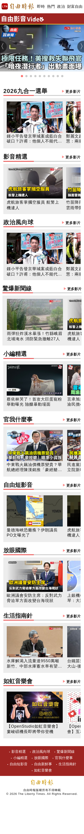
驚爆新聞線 (42, 289)
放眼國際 (42, 551)
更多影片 (73, 91)
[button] (22, 76)
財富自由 (74, 6)
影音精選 (42, 157)
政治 (61, 6)
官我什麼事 (42, 420)
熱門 (51, 6)
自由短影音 (42, 485)
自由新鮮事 (43, 764)
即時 (41, 6)
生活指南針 (42, 616)
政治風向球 (42, 223)
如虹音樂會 (42, 681)
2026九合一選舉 (42, 91)
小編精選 (42, 354)
